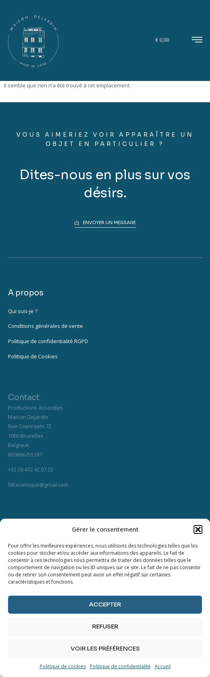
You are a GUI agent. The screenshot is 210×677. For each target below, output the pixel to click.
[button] (198, 529)
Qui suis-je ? (22, 311)
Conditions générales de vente (45, 325)
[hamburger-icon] (197, 41)
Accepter (105, 604)
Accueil (163, 666)
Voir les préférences (105, 648)
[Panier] (163, 39)
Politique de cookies (63, 666)
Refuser (105, 626)
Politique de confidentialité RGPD (48, 341)
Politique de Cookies (33, 356)
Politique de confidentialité (120, 666)
